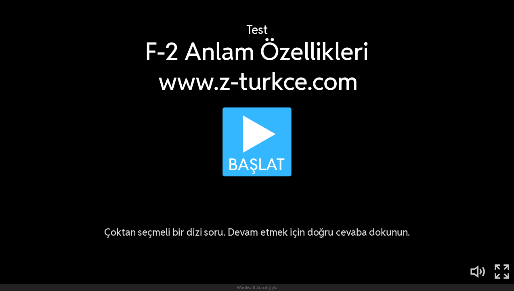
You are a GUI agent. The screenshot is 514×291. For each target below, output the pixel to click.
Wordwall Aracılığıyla (257, 287)
